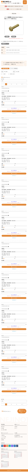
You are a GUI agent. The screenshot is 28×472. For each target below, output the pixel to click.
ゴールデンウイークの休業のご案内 (14, 9)
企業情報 (2, 440)
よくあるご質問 (3, 437)
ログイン (16, 428)
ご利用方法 (2, 435)
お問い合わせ (14, 113)
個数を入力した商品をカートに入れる (22, 411)
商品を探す (2, 427)
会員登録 (16, 427)
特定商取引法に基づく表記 (19, 437)
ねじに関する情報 (3, 430)
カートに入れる (14, 111)
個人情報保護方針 (17, 435)
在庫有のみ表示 (12, 74)
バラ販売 (4, 74)
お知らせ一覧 (3, 438)
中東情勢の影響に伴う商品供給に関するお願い (14, 6)
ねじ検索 (2, 428)
